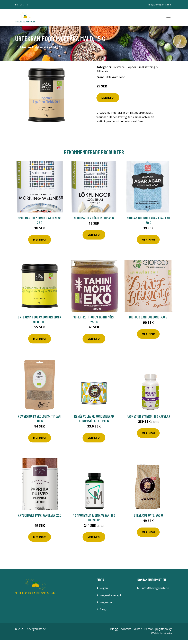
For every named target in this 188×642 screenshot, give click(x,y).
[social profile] (27, 4)
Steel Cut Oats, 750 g (148, 517)
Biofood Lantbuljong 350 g (148, 319)
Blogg (103, 611)
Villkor (137, 631)
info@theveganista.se (158, 4)
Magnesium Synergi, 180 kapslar (148, 418)
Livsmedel (119, 69)
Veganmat (106, 604)
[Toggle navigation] (168, 18)
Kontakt (126, 631)
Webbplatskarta (161, 635)
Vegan (104, 590)
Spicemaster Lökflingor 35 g (94, 220)
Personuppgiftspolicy (158, 631)
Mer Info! (107, 100)
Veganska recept (110, 597)
